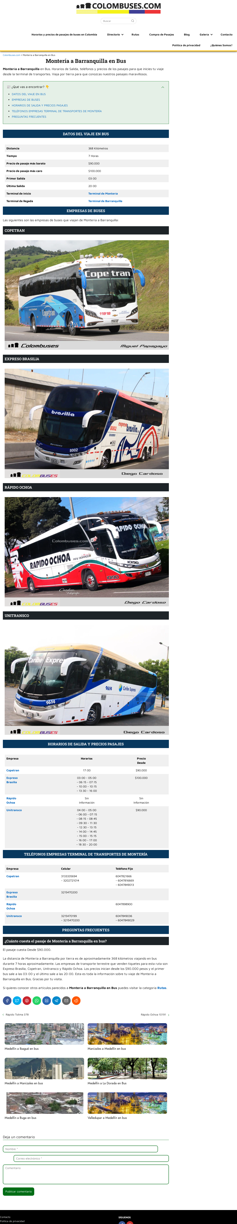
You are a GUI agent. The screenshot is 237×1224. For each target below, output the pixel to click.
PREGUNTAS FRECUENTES (29, 116)
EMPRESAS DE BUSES (26, 99)
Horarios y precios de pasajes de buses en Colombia (49, 34)
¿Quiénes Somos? (222, 45)
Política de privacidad (219, 34)
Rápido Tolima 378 (17, 1014)
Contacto (192, 34)
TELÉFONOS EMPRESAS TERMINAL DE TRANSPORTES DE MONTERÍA (57, 111)
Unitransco (14, 810)
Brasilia (11, 782)
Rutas (116, 34)
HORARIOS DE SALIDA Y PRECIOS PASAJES (40, 105)
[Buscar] (132, 21)
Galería (173, 34)
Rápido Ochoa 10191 (153, 1014)
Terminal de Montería (103, 193)
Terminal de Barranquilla (105, 201)
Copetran (12, 770)
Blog (160, 34)
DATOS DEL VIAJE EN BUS (29, 94)
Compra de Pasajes (138, 34)
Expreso (12, 777)
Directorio (97, 34)
